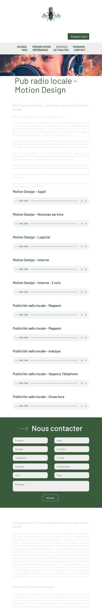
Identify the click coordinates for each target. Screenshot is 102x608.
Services (62, 46)
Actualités (61, 50)
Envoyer (50, 497)
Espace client (79, 36)
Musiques (79, 46)
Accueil (22, 46)
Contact (80, 50)
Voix (24, 50)
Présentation (41, 46)
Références (40, 50)
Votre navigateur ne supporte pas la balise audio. (51, 200)
